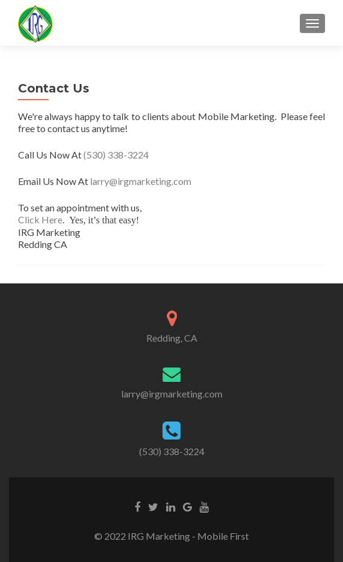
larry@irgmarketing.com (140, 181)
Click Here (40, 219)
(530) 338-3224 (116, 154)
